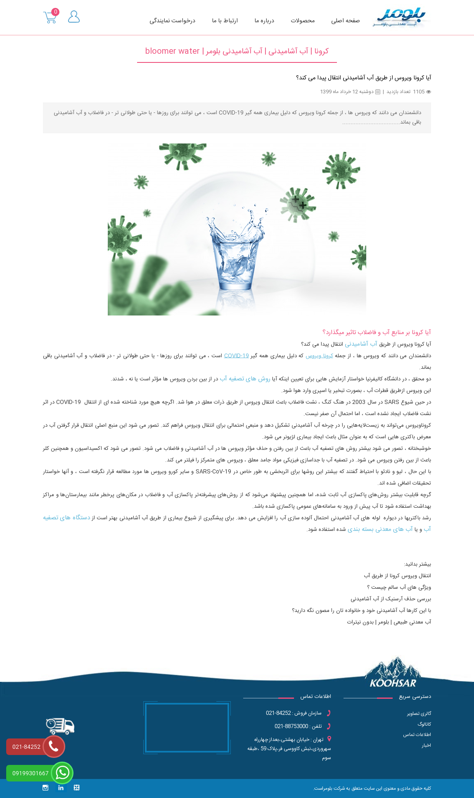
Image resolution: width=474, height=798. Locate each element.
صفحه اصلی (345, 21)
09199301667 (30, 773)
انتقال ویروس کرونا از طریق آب (397, 576)
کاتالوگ (424, 725)
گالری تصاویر (419, 714)
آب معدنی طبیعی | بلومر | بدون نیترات (389, 622)
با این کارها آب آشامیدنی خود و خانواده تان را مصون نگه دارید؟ (361, 610)
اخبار (426, 746)
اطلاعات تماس (417, 735)
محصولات (303, 21)
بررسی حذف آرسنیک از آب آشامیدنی (391, 599)
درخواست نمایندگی (172, 21)
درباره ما (264, 21)
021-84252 (26, 747)
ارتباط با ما (225, 21)
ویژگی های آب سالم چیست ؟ (399, 587)
